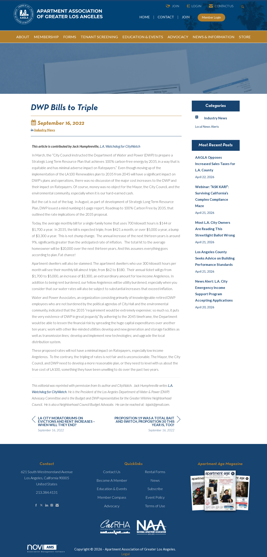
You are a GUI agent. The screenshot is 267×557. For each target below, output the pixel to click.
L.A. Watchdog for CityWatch (120, 146)
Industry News (44, 130)
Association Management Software (46, 549)
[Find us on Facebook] (36, 505)
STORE (245, 37)
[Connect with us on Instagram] (51, 505)
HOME (144, 17)
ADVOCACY (178, 37)
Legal (125, 554)
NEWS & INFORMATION (213, 37)
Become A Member (111, 480)
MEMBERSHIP (46, 37)
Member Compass (111, 497)
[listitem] (216, 167)
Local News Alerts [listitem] (207, 126)
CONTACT (166, 17)
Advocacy (111, 506)
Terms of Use (155, 506)
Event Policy (155, 497)
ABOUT (22, 37)
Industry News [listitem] (211, 117)
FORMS (69, 37)
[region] (146, 425)
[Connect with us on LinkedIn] (46, 505)
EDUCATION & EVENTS (142, 37)
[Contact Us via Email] (57, 505)
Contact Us (111, 472)
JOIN (186, 17)
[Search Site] (243, 6)
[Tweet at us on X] (41, 505)
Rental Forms (155, 472)
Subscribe (155, 488)
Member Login (211, 17)
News (155, 480)
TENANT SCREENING (99, 37)
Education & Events (112, 488)
